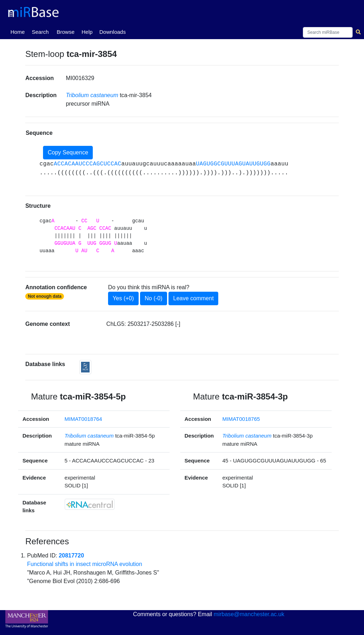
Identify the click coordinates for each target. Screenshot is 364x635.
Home (19, 31)
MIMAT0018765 (241, 419)
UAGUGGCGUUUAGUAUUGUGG (233, 164)
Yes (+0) (123, 298)
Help (86, 32)
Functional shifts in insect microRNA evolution (84, 564)
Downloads (112, 32)
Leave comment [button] (193, 298)
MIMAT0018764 (83, 419)
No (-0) (153, 298)
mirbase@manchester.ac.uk (249, 614)
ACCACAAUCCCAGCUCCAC (87, 164)
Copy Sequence (68, 152)
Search (40, 32)
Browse (65, 32)
